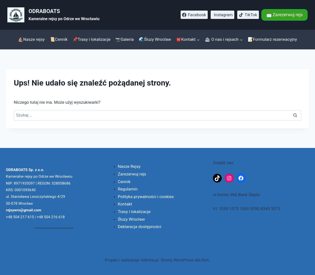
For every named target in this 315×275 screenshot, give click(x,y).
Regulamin (128, 189)
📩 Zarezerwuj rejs (284, 14)
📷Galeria (124, 39)
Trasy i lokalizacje (134, 211)
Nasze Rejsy (129, 166)
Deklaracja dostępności (139, 226)
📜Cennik (59, 39)
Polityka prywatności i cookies (146, 196)
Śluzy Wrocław (131, 219)
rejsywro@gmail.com (23, 210)
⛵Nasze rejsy (31, 39)
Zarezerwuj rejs (132, 174)
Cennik (124, 181)
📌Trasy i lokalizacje (91, 39)
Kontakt (125, 204)
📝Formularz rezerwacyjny (272, 39)
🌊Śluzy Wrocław (155, 39)
